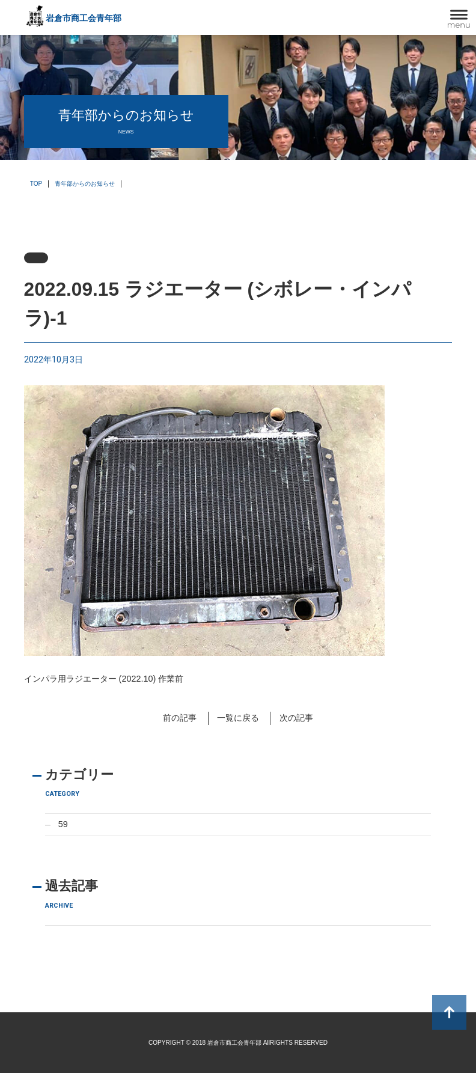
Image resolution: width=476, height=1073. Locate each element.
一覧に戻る (238, 718)
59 (63, 824)
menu (459, 24)
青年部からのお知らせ (85, 183)
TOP (36, 183)
